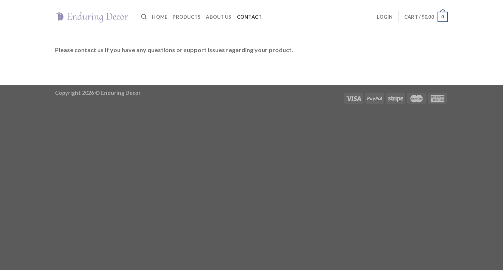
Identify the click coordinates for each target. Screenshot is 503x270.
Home (159, 17)
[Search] (144, 17)
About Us (218, 17)
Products (187, 17)
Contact (249, 17)
